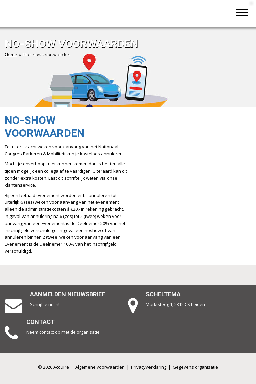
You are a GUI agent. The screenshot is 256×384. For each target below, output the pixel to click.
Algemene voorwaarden (100, 367)
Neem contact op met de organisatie (63, 332)
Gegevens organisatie (195, 367)
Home (11, 54)
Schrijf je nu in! (44, 304)
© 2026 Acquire (53, 367)
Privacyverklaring (148, 367)
